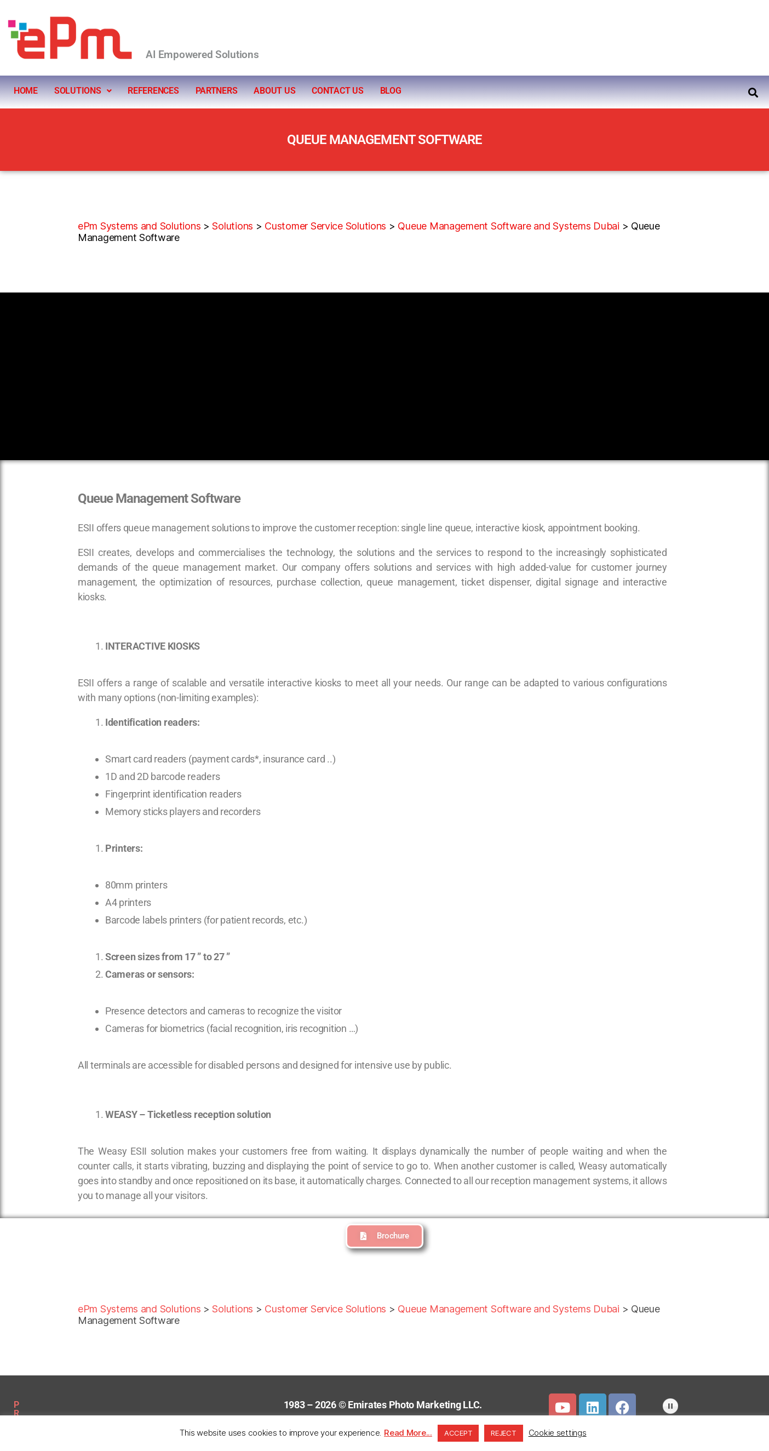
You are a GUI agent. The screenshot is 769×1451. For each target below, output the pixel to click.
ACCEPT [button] (458, 1433)
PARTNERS (217, 90)
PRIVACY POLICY (48, 1405)
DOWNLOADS (176, 1405)
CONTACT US (337, 90)
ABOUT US (274, 90)
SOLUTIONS (82, 90)
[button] (82, 91)
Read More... (408, 1432)
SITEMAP (115, 1405)
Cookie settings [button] (558, 1432)
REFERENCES (153, 90)
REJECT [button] (503, 1433)
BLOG (390, 90)
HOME (26, 90)
